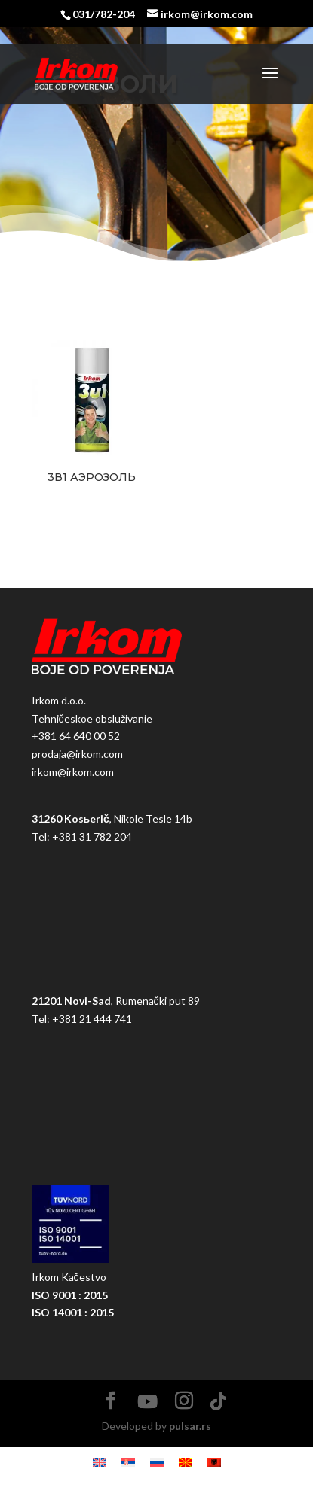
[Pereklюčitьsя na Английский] (99, 1462)
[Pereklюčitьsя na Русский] (157, 1462)
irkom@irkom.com (73, 771)
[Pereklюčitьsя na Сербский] (128, 1462)
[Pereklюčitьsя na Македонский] (185, 1462)
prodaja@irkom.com (77, 753)
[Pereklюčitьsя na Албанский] (214, 1462)
